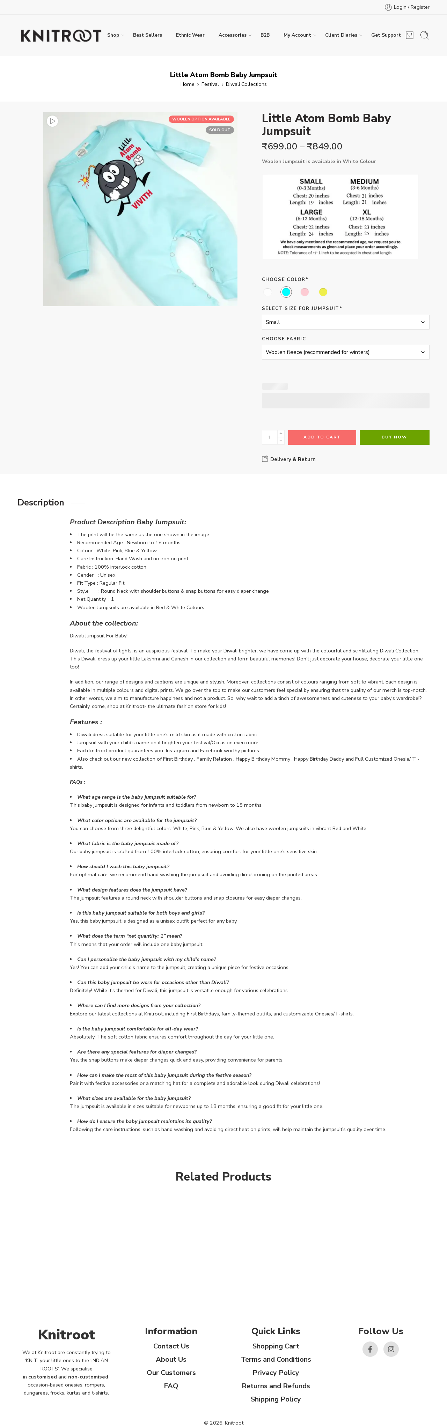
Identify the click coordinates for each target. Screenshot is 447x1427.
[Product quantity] (270, 437)
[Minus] (281, 441)
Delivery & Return (289, 459)
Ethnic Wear (190, 35)
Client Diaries (341, 35)
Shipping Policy (276, 1399)
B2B (265, 35)
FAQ (171, 1386)
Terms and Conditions (276, 1359)
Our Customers (171, 1372)
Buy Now (394, 437)
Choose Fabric (284, 339)
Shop (113, 35)
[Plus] (281, 433)
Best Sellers (147, 35)
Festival (210, 84)
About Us (171, 1359)
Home (188, 84)
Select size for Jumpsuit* (302, 308)
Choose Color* (285, 279)
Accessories (233, 35)
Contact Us (171, 1346)
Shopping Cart (275, 1346)
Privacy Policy (275, 1372)
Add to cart (322, 437)
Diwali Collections (246, 84)
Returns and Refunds (276, 1386)
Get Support (386, 35)
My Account (297, 35)
